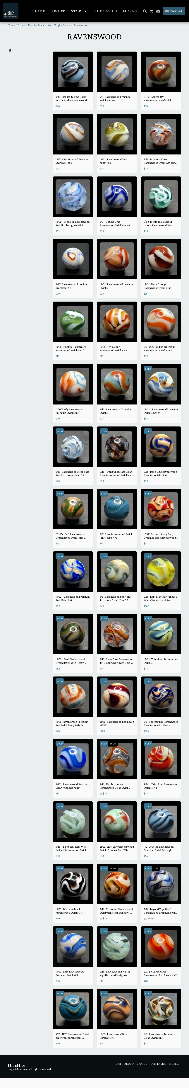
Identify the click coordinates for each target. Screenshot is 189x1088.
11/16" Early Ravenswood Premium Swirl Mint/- (69, 420)
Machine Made (36, 25)
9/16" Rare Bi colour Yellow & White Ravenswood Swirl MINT (160, 607)
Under (19, 69)
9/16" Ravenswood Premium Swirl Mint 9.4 (71, 295)
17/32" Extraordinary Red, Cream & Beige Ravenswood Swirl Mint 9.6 (160, 545)
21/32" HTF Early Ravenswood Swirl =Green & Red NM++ (117, 857)
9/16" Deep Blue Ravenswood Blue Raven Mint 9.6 (160, 483)
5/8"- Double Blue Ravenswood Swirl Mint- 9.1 (115, 233)
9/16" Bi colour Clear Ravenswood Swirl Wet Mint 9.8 (160, 170)
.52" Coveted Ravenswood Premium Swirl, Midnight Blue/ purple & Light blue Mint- (158, 857)
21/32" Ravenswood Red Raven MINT (117, 733)
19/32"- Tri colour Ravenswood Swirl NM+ (113, 358)
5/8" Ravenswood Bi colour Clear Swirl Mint (159, 1045)
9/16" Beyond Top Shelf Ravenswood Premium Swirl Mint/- (160, 920)
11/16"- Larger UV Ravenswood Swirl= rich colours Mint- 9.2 (157, 108)
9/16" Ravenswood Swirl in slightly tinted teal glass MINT (115, 982)
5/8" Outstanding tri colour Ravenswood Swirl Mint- (159, 358)
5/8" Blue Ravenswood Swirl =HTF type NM (116, 545)
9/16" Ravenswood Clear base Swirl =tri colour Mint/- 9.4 (72, 483)
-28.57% (113, 753)
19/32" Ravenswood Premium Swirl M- (116, 295)
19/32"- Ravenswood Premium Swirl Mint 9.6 (73, 607)
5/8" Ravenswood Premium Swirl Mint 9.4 (115, 108)
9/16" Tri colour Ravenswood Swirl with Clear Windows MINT (116, 920)
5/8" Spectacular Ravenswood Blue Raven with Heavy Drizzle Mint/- (161, 733)
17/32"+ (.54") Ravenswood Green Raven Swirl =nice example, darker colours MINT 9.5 (70, 545)
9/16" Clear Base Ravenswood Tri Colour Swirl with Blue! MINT (116, 670)
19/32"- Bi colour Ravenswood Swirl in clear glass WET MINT (73, 233)
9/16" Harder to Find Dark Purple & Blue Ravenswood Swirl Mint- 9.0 (71, 108)
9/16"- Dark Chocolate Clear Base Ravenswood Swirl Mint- (117, 483)
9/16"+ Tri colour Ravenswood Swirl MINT (161, 795)
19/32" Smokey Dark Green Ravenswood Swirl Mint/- (71, 358)
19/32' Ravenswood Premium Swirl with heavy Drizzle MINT (72, 733)
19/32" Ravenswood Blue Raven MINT (113, 1045)
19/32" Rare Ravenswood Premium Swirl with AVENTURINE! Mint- (70, 982)
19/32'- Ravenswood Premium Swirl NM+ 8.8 (72, 170)
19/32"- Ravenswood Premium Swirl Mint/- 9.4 (161, 420)
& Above (20, 88)
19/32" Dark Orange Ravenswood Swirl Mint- (158, 295)
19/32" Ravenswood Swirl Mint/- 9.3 (114, 170)
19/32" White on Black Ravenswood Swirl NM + (69, 920)
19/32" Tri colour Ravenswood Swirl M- (161, 670)
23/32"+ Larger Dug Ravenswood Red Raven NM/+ (161, 982)
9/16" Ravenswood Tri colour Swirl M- (116, 420)
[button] (145, 11)
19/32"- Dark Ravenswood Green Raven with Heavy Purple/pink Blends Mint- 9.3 (72, 670)
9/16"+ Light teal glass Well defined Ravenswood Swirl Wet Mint (71, 857)
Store (21, 25)
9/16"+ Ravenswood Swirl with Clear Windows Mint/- (73, 795)
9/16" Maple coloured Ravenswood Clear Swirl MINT (114, 795)
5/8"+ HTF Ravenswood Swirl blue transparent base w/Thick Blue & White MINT (72, 1045)
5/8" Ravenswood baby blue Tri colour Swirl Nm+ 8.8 (116, 607)
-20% (156, 878)
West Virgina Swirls (59, 25)
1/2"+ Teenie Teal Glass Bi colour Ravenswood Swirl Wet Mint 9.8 (158, 233)
